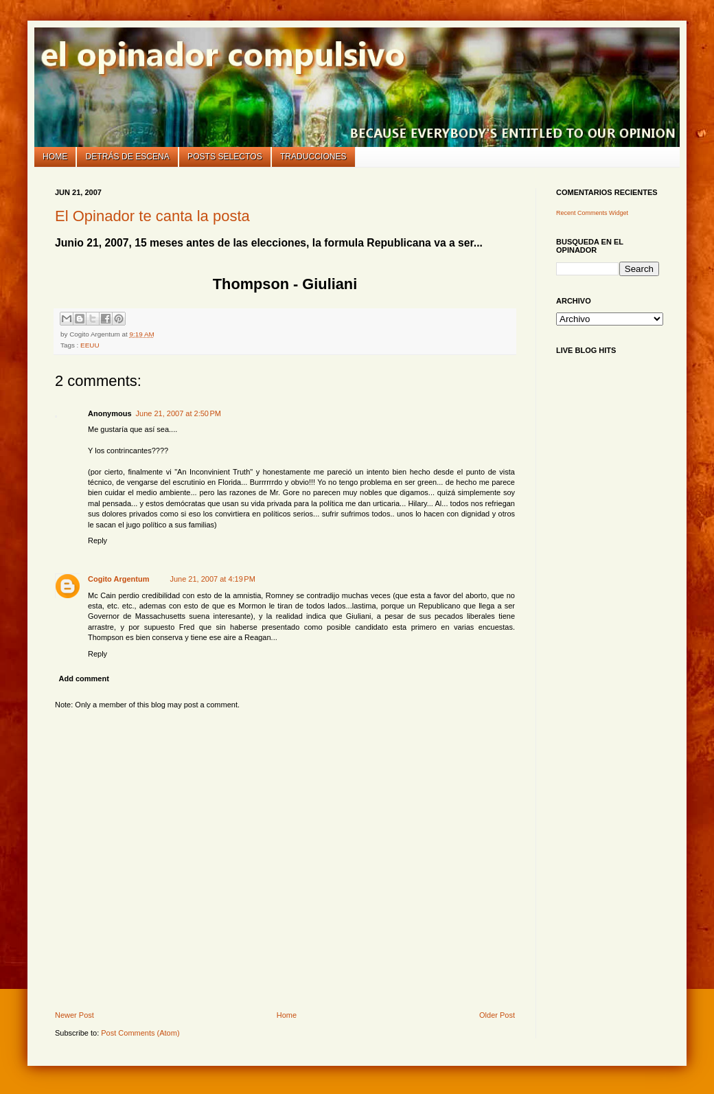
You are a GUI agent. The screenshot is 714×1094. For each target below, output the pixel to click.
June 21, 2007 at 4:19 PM (212, 579)
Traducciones (313, 156)
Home (55, 156)
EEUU (89, 345)
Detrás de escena (128, 156)
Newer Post (74, 1015)
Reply (97, 540)
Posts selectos (224, 156)
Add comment (84, 678)
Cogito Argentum (118, 579)
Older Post (497, 1015)
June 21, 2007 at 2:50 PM (178, 413)
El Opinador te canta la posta (152, 216)
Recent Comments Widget (592, 212)
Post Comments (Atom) (140, 1033)
